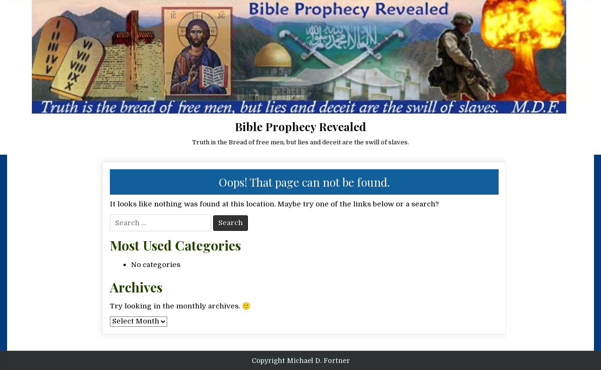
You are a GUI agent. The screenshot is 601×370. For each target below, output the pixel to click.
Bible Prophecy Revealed (300, 126)
